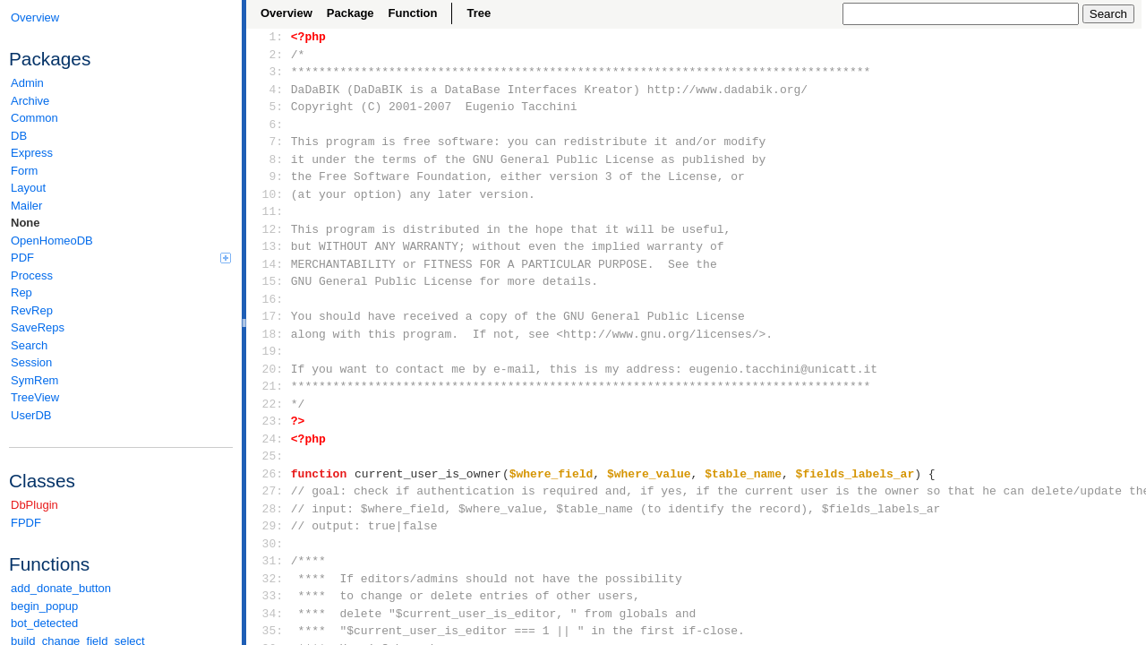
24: (269, 439)
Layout (28, 187)
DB (19, 135)
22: (269, 404)
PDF (121, 257)
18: (269, 334)
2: (269, 55)
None (25, 222)
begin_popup (44, 606)
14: (269, 264)
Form (24, 170)
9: (269, 176)
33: (269, 596)
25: (269, 456)
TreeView (35, 397)
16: (269, 299)
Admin (27, 83)
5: (269, 107)
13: (269, 246)
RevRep (32, 310)
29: (269, 526)
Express (32, 152)
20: (269, 369)
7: (269, 141)
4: (269, 90)
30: (269, 544)
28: (269, 509)
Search (29, 345)
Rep (21, 292)
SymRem (34, 380)
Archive (30, 101)
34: (269, 614)
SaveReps (37, 327)
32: (269, 579)
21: (269, 386)
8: (269, 159)
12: (269, 229)
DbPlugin (34, 505)
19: (269, 351)
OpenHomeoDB (52, 240)
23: (269, 421)
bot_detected (44, 623)
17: (269, 316)
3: (269, 72)
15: (269, 281)
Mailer (26, 205)
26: (269, 474)
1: (269, 37)
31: (269, 561)
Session (31, 362)
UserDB (31, 415)
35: (269, 631)
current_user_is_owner (428, 474)
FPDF (26, 522)
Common (34, 118)
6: (269, 124)
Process (32, 275)
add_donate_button (61, 588)
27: (269, 491)
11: (269, 211)
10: (269, 194)
